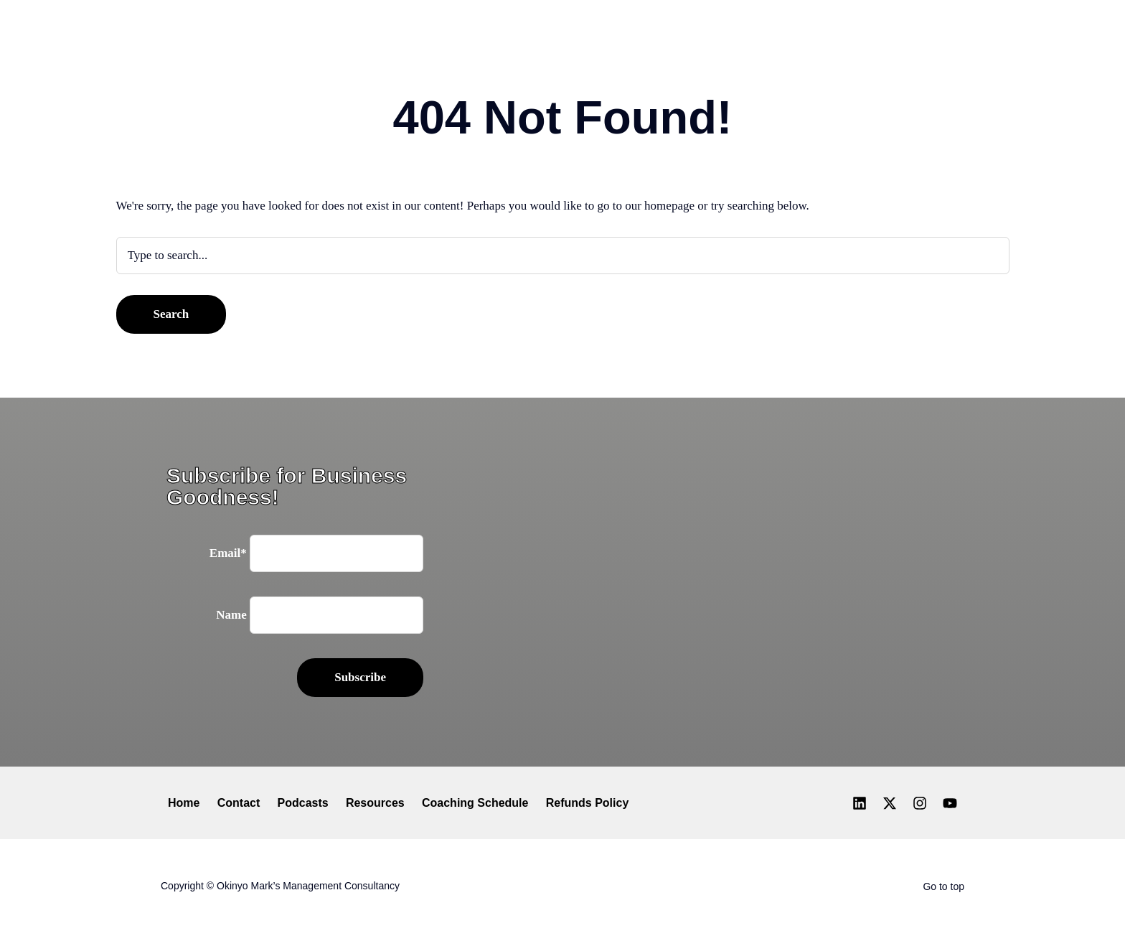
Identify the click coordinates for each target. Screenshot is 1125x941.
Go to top (943, 886)
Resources (375, 803)
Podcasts (303, 803)
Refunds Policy (587, 803)
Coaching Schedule (475, 803)
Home (183, 803)
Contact (238, 803)
